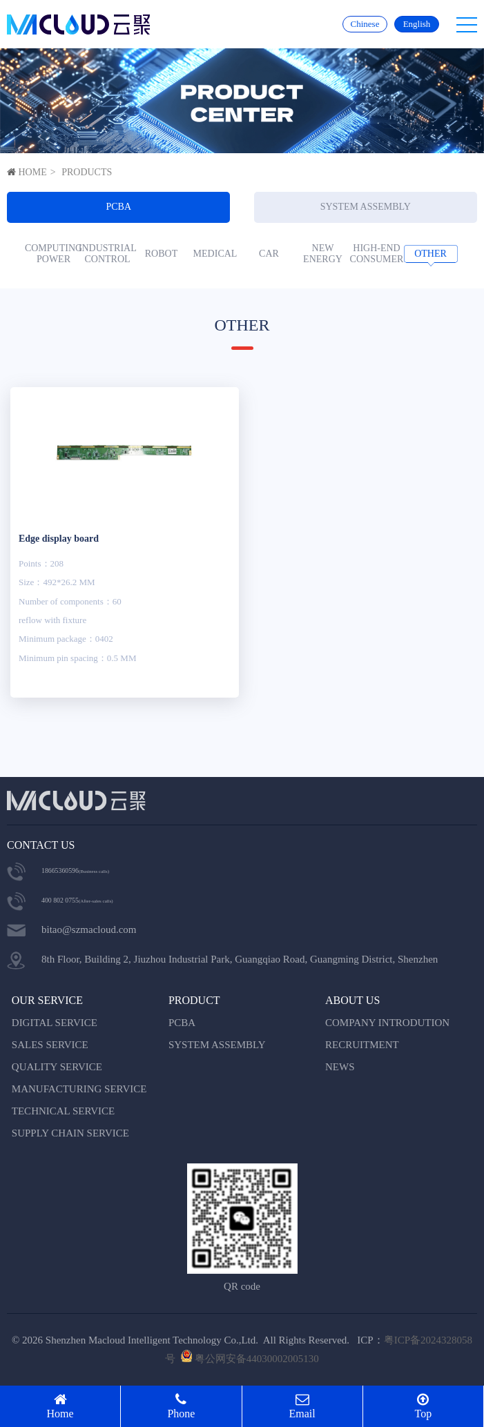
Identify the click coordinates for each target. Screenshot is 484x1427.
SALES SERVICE (50, 1044)
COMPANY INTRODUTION (387, 1022)
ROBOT (161, 253)
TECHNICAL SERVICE (63, 1110)
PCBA (118, 206)
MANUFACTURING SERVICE (79, 1088)
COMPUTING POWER (54, 254)
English (417, 24)
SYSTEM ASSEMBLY (365, 206)
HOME (33, 172)
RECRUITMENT (362, 1044)
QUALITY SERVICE (57, 1066)
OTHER (430, 253)
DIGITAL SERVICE (54, 1022)
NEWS (340, 1066)
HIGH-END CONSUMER (377, 254)
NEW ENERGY (322, 254)
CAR (269, 253)
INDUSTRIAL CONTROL (108, 254)
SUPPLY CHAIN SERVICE (70, 1133)
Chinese (365, 24)
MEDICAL (215, 253)
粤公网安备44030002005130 (257, 1358)
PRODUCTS (86, 172)
